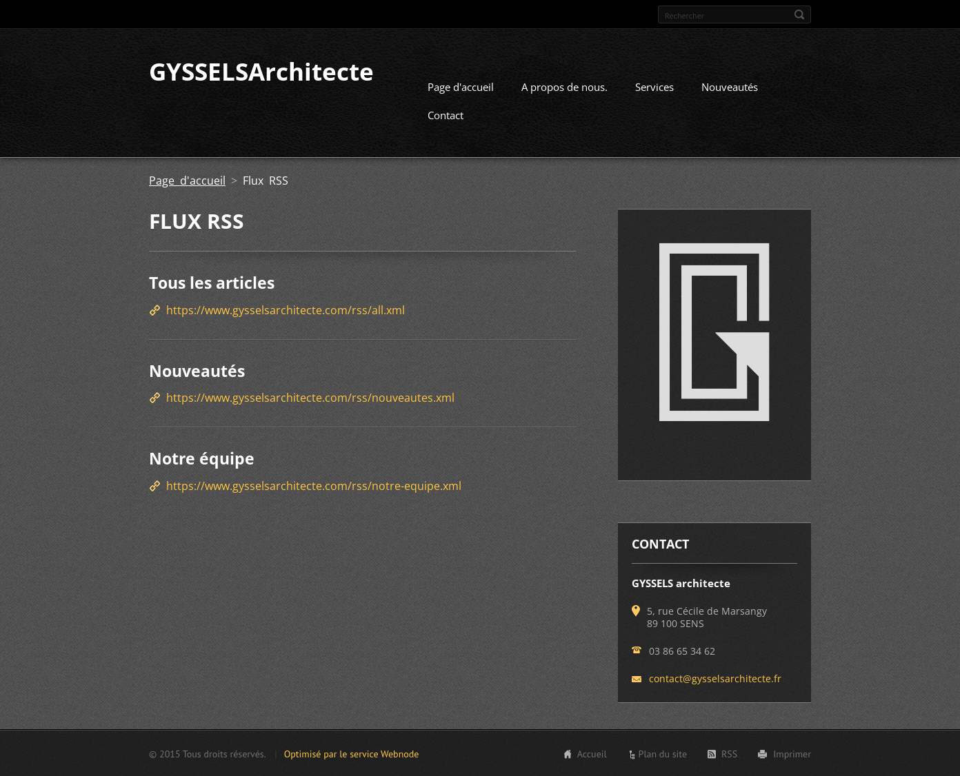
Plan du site (663, 753)
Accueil (592, 753)
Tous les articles (211, 282)
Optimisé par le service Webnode (351, 753)
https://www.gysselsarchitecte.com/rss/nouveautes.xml (310, 397)
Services (654, 86)
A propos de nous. (564, 86)
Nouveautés (729, 86)
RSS (729, 753)
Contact (445, 114)
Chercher (799, 14)
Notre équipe (201, 458)
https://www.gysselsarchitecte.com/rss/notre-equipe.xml (313, 485)
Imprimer (792, 753)
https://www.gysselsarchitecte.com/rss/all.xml (285, 309)
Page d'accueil (461, 86)
